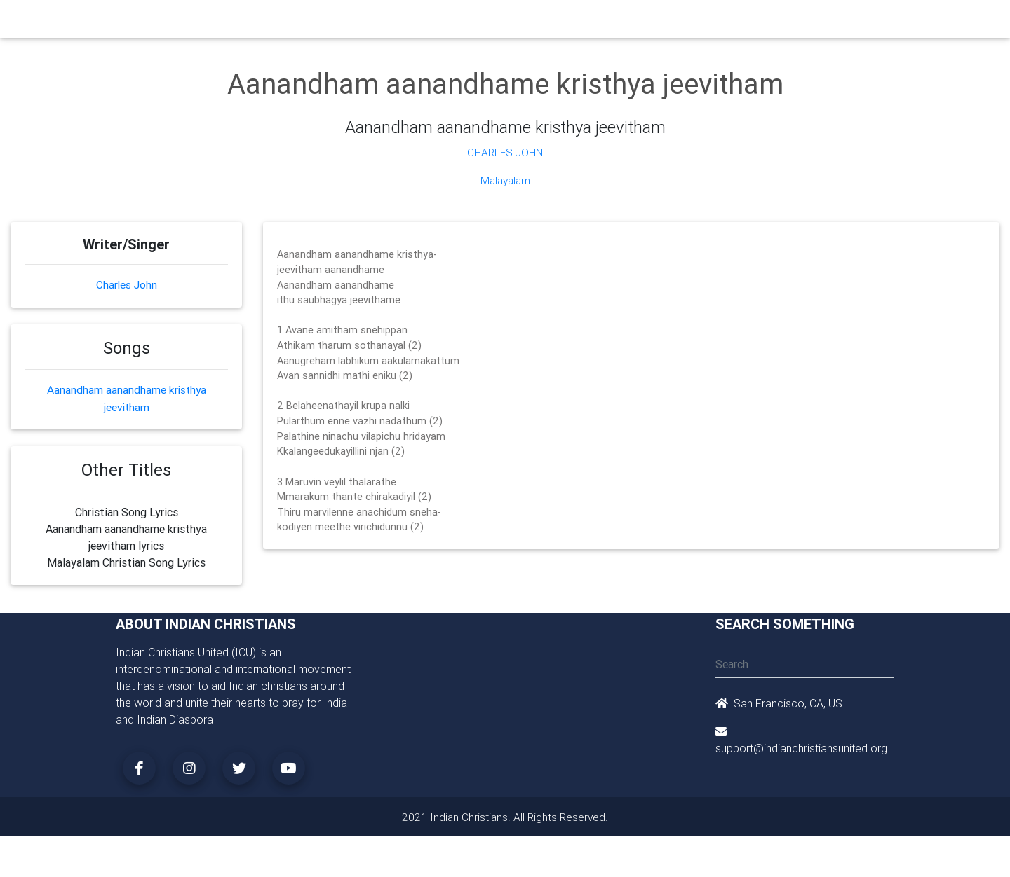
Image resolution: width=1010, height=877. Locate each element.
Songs (671, 22)
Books (473, 22)
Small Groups (412, 22)
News (558, 22)
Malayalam (505, 180)
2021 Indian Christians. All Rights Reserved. (505, 815)
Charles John (505, 152)
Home (251, 21)
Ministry (350, 22)
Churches (298, 22)
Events (516, 22)
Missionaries (614, 22)
